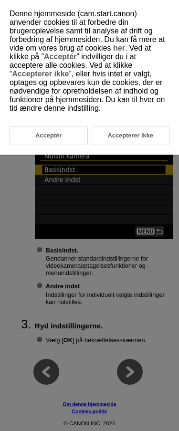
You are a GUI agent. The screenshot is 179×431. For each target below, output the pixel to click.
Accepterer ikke (40, 74)
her (119, 48)
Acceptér (60, 57)
